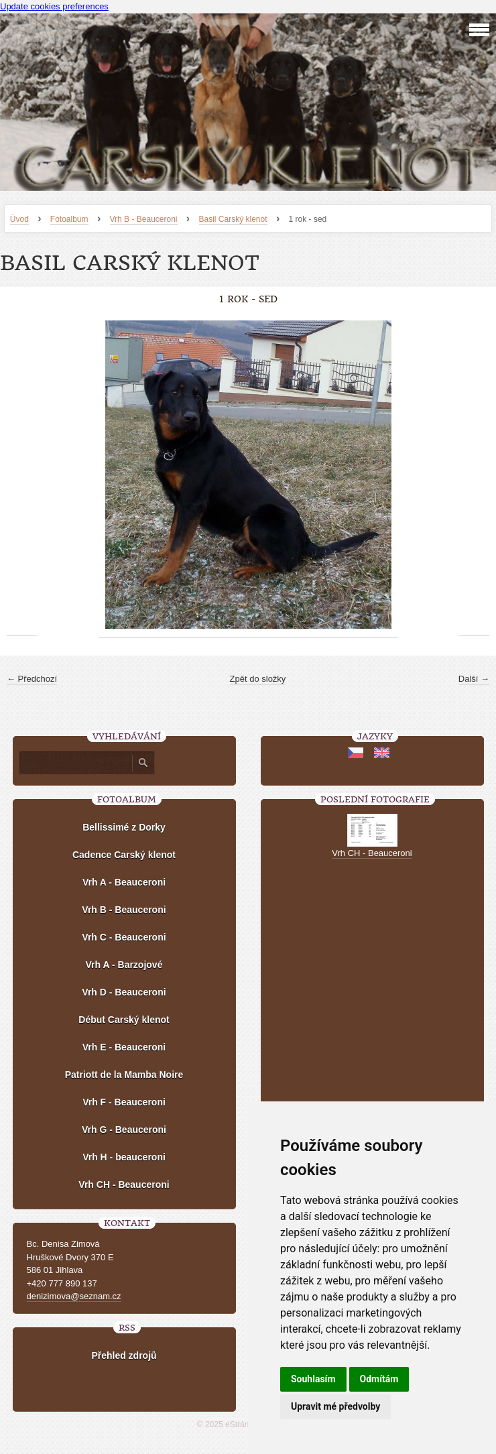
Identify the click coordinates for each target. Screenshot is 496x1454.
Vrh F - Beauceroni (124, 1102)
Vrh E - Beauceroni (124, 1047)
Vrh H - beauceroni (124, 1157)
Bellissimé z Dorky (124, 827)
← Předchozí (32, 679)
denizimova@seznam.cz (74, 1296)
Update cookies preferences (54, 6)
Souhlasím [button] (313, 1379)
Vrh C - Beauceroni (124, 937)
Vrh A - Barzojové (124, 964)
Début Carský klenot (123, 1019)
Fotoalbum (69, 219)
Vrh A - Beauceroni (124, 882)
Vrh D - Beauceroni (124, 992)
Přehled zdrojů (123, 1355)
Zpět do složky (258, 679)
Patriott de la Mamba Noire (124, 1074)
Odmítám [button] (379, 1379)
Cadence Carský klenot (124, 854)
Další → (473, 679)
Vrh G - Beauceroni (124, 1129)
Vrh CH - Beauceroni (123, 1184)
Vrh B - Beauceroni (144, 219)
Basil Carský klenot (233, 219)
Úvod (19, 219)
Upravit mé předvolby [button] (335, 1406)
